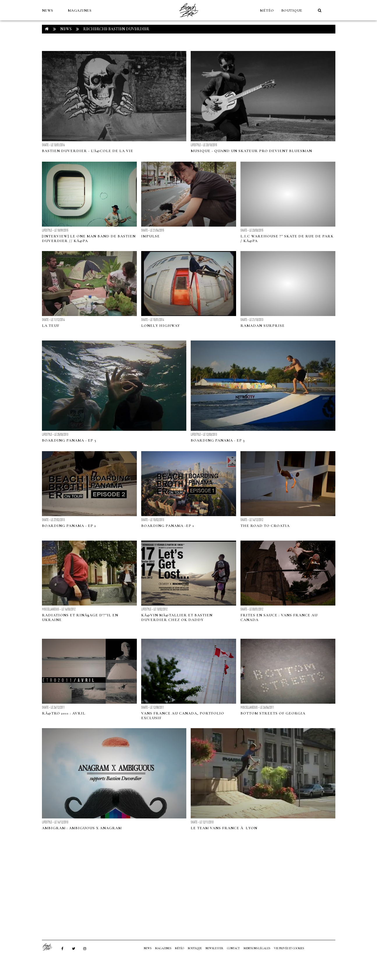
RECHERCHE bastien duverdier (116, 29)
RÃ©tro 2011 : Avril (63, 713)
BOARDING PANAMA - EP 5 (69, 440)
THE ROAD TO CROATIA (265, 525)
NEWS (47, 10)
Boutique (291, 10)
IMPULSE (150, 236)
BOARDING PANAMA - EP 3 (218, 440)
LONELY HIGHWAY (160, 325)
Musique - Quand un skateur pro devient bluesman (251, 151)
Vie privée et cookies (289, 948)
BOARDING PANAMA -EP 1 (167, 525)
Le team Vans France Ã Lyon (224, 828)
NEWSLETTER (214, 948)
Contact (233, 948)
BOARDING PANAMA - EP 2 (69, 525)
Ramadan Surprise (262, 325)
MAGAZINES (80, 10)
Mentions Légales (257, 948)
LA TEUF (50, 325)
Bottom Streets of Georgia (272, 713)
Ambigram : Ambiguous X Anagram (82, 828)
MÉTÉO (267, 10)
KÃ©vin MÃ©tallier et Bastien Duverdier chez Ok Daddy (177, 617)
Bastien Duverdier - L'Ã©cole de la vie (87, 151)
